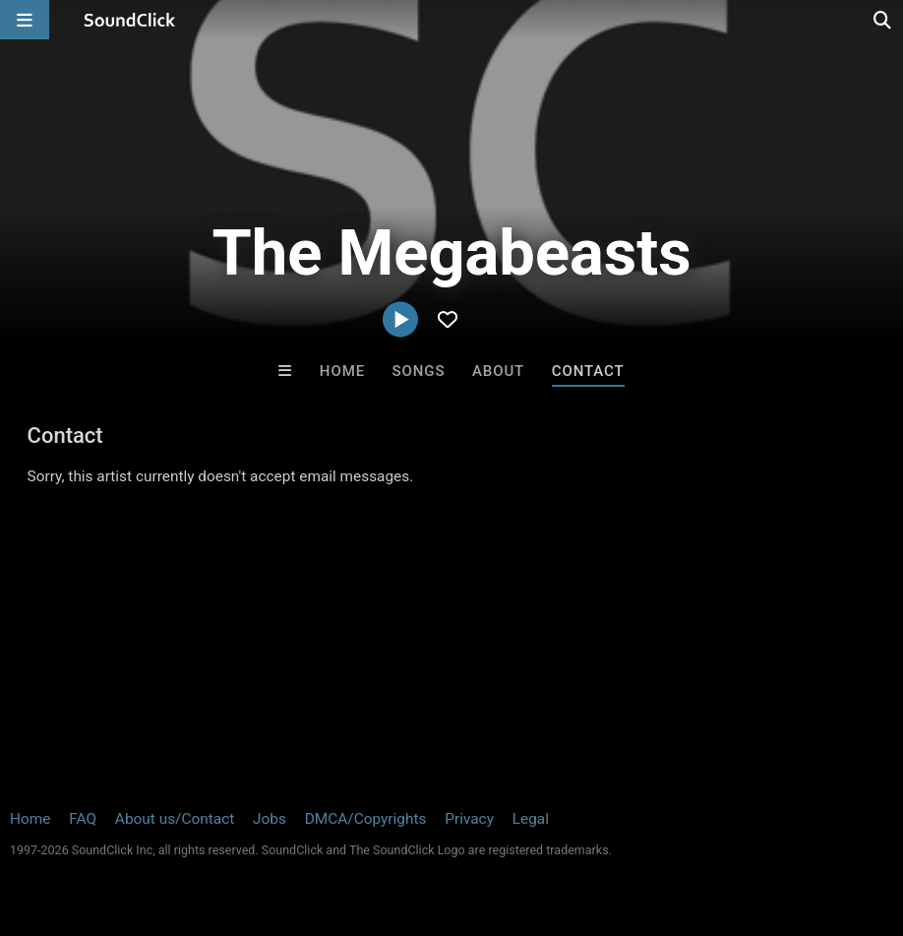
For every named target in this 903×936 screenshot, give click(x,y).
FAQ (82, 819)
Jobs (269, 819)
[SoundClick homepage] (130, 20)
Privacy (469, 819)
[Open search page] (883, 19)
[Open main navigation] (24, 19)
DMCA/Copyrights (366, 819)
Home (342, 371)
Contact (588, 371)
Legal (530, 819)
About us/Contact (174, 819)
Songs (419, 371)
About (498, 371)
